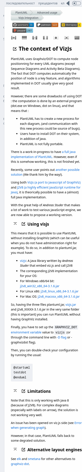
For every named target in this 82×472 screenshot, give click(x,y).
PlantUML (21, 12)
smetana (34, 458)
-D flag (61, 337)
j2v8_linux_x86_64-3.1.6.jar (60, 291)
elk (19, 458)
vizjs (23, 261)
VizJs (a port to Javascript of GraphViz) (53, 182)
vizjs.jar (70, 304)
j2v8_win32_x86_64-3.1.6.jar (39, 286)
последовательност (20, 3)
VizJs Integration (28, 18)
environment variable (26, 332)
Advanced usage (47, 12)
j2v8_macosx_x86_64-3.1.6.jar (59, 296)
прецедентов (47, 3)
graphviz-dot (20, 463)
